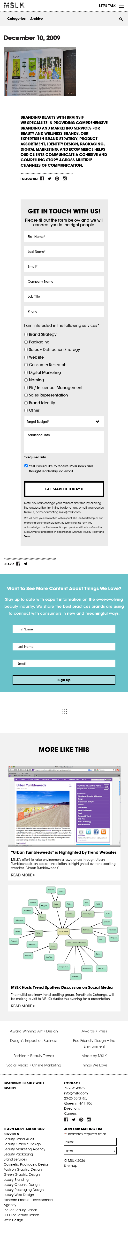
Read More (21, 875)
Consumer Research (48, 364)
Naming (36, 380)
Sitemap (70, 1165)
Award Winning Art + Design (34, 1031)
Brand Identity (42, 403)
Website (36, 357)
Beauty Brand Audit (19, 1139)
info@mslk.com (76, 1093)
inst (64, 178)
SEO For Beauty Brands (21, 1215)
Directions (72, 1108)
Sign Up (64, 680)
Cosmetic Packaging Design (26, 1164)
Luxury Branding (16, 1179)
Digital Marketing (45, 372)
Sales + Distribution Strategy (54, 349)
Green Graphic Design (22, 1174)
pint (57, 178)
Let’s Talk (107, 5)
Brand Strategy (42, 334)
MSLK (21, 5)
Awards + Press (94, 1031)
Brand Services (15, 1159)
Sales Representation (48, 395)
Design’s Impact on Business (33, 1040)
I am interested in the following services (61, 325)
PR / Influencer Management (56, 387)
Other (34, 410)
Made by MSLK (94, 1055)
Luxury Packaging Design (24, 1190)
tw (49, 178)
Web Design (13, 1220)
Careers (70, 1113)
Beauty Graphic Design (22, 1144)
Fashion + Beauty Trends (34, 1055)
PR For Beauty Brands (20, 1210)
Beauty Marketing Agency (24, 1149)
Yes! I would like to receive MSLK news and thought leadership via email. (61, 468)
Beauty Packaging (18, 1154)
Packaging (39, 342)
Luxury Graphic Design (21, 1184)
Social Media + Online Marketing (34, 1065)
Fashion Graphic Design (23, 1169)
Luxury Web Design (19, 1195)
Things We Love (94, 1065)
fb (42, 178)
